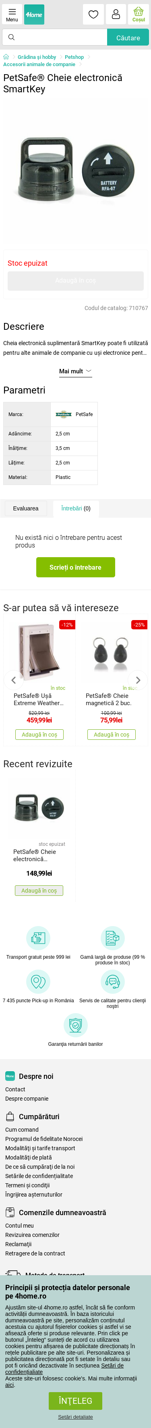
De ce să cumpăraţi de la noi (39, 1167)
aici (9, 1385)
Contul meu (19, 1226)
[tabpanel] (75, 171)
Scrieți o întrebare (75, 567)
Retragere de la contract (35, 1254)
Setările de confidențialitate (39, 1176)
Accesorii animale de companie (39, 64)
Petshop (74, 57)
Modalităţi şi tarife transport (40, 1148)
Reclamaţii (18, 1244)
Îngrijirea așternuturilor (33, 1195)
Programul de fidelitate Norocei (44, 1139)
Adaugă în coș (75, 280)
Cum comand (22, 1130)
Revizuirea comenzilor (32, 1235)
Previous (14, 680)
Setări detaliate (75, 1417)
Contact (15, 1090)
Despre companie (26, 1099)
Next (138, 680)
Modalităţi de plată (28, 1158)
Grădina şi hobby (37, 57)
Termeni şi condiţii (27, 1185)
